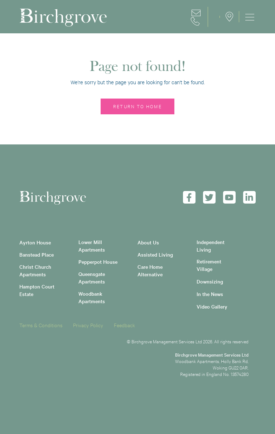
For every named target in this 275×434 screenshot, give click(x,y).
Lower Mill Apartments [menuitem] (91, 245)
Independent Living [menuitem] (211, 245)
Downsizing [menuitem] (210, 281)
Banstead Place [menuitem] (36, 254)
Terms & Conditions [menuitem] (40, 324)
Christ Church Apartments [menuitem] (36, 270)
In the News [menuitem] (210, 293)
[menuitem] (247, 16)
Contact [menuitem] (196, 17)
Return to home (137, 106)
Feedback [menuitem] (124, 324)
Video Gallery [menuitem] (212, 306)
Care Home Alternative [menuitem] (151, 270)
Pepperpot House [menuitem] (97, 261)
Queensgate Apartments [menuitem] (92, 277)
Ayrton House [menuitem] (35, 242)
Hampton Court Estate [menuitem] (37, 290)
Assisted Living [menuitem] (155, 254)
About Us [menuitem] (148, 242)
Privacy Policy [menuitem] (88, 324)
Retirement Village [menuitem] (210, 265)
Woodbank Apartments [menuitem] (91, 297)
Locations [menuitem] (229, 16)
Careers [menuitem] (213, 17)
